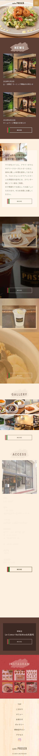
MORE (19, 130)
